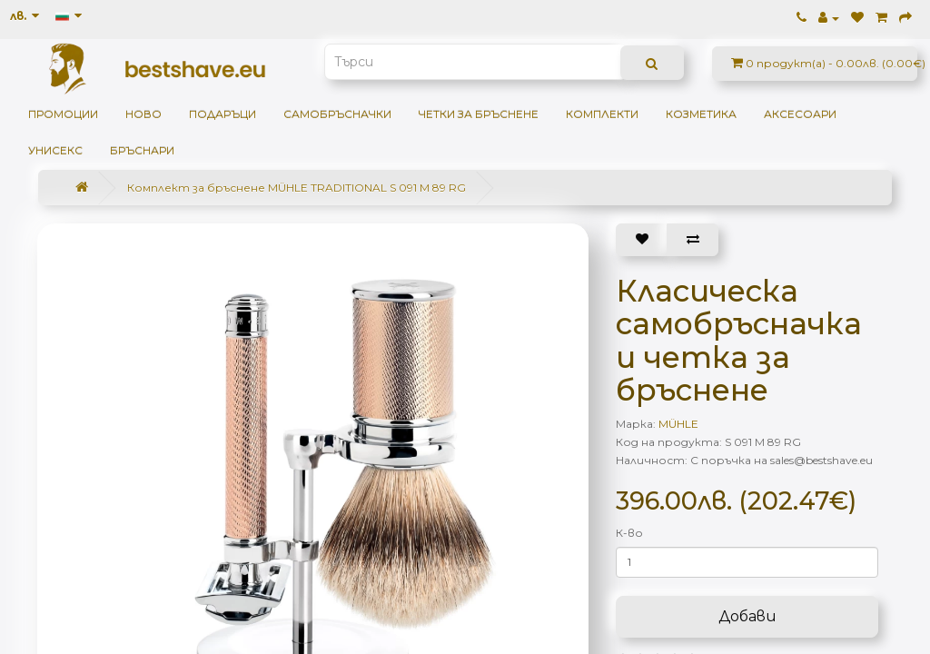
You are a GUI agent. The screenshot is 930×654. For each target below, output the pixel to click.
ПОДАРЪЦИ (222, 114)
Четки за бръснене (479, 114)
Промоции (63, 114)
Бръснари (142, 150)
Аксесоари (800, 114)
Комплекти (602, 114)
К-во (629, 533)
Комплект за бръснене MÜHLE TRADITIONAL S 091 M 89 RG (296, 187)
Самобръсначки (337, 114)
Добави (747, 616)
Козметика (701, 114)
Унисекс (55, 150)
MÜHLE (678, 424)
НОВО (143, 114)
